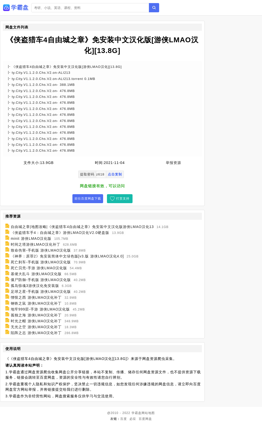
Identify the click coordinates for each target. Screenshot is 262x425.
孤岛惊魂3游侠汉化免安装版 (35, 286)
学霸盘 (136, 413)
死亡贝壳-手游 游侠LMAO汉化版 (39, 268)
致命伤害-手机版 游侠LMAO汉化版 (41, 250)
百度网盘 (145, 419)
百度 (123, 419)
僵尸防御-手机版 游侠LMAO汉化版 (41, 280)
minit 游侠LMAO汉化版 (31, 238)
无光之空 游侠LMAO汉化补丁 (36, 327)
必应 (132, 419)
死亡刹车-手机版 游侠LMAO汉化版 (41, 262)
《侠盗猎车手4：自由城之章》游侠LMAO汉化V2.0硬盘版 (60, 233)
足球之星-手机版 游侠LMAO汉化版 (41, 291)
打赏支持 (122, 198)
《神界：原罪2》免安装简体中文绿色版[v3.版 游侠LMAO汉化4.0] (67, 256)
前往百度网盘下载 (87, 198)
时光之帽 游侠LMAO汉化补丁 (36, 321)
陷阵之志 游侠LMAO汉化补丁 (36, 333)
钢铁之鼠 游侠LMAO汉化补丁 (36, 303)
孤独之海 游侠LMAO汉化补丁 (36, 315)
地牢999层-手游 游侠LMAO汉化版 (40, 309)
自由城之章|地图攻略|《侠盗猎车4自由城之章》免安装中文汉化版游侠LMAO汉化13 (82, 227)
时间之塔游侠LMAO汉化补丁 (35, 244)
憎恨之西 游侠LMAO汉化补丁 (36, 297)
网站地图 (148, 413)
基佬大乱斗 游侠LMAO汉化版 (36, 274)
